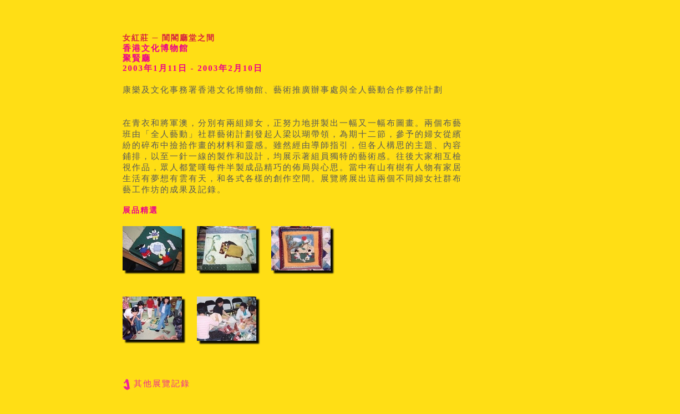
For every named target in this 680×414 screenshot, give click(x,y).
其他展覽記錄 (162, 383)
